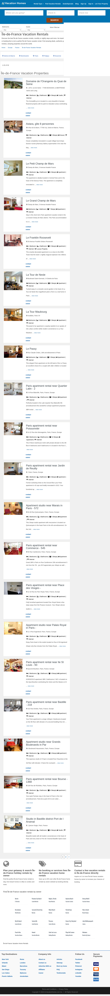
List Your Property (101, 4)
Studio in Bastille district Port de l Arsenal (44, 819)
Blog (77, 4)
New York (5, 958)
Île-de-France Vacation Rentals (31, 46)
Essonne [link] (57, 55)
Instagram (78, 968)
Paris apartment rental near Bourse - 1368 (47, 779)
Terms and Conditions (49, 988)
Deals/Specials (68, 4)
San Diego (5, 968)
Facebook (78, 958)
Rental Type (39, 4)
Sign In (90, 4)
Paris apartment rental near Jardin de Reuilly (45, 466)
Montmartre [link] (24, 55)
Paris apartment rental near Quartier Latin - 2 (46, 386)
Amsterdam (24, 975)
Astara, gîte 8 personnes (40, 122)
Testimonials (61, 972)
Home (3, 46)
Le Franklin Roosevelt (38, 236)
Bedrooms (5, 26)
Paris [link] (35, 55)
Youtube (78, 975)
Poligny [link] (45, 55)
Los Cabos (6, 972)
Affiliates (42, 968)
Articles (59, 958)
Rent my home (62, 965)
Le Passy (31, 347)
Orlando (5, 962)
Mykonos (23, 972)
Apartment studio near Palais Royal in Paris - (46, 625)
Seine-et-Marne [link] (8, 55)
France (17, 46)
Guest (28, 26)
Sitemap (59, 962)
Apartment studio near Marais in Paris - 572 (44, 506)
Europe (10, 46)
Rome (22, 958)
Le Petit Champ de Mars (40, 162)
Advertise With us (45, 965)
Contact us (42, 962)
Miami (4, 965)
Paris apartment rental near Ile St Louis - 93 (45, 662)
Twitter (77, 962)
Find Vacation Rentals (53, 4)
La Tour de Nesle (35, 273)
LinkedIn (78, 972)
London (22, 962)
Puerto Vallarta (7, 975)
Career (41, 972)
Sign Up (83, 4)
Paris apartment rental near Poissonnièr (41, 426)
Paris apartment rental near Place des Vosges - (45, 585)
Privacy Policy (63, 988)
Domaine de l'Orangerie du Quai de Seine (46, 81)
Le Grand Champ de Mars (41, 199)
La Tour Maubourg (36, 310)
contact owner (28, 113)
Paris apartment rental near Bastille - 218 (46, 702)
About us (42, 958)
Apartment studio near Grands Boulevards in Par (43, 742)
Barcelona (23, 965)
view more (31, 107)
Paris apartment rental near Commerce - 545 (41, 545)
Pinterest (78, 965)
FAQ (58, 968)
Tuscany (23, 968)
